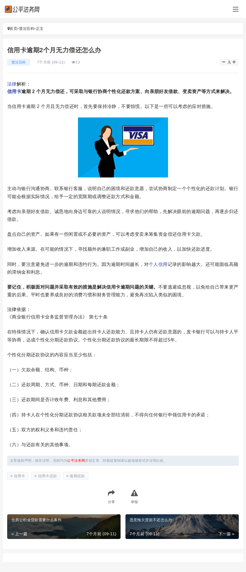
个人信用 (158, 264)
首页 (13, 28)
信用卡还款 (47, 476)
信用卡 (14, 91)
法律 (12, 84)
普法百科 (27, 28)
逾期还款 (77, 476)
